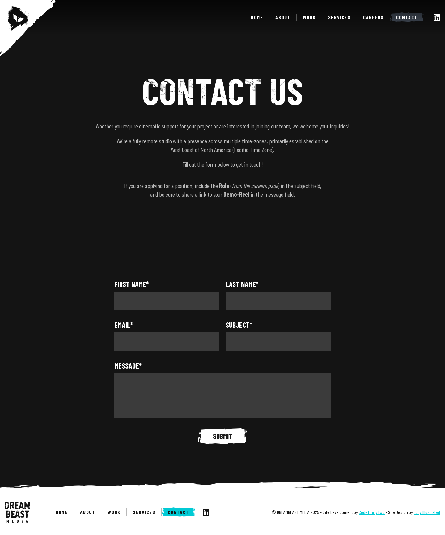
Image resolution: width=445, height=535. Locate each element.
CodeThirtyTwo (372, 512)
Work (309, 17)
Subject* (239, 324)
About (282, 17)
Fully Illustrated (427, 512)
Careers (373, 17)
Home (257, 17)
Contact (406, 17)
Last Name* (242, 284)
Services (339, 17)
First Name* (131, 284)
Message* (128, 365)
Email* (123, 324)
